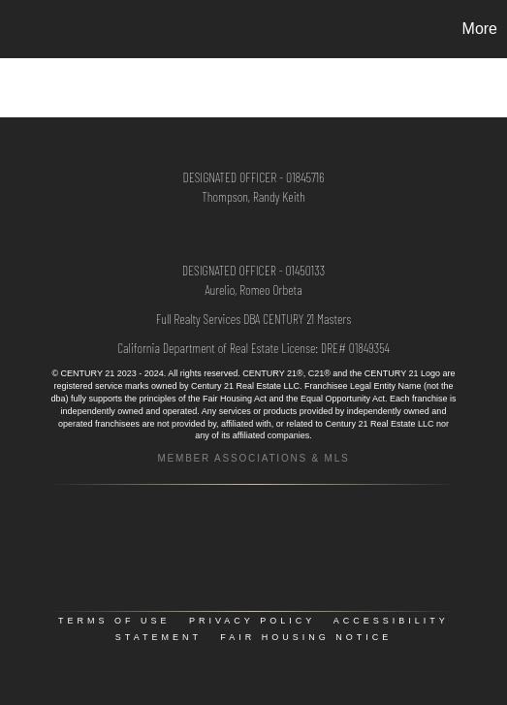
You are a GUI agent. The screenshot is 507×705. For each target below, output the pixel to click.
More (479, 28)
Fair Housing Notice (306, 637)
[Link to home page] (17, 29)
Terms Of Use (114, 620)
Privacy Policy (252, 620)
